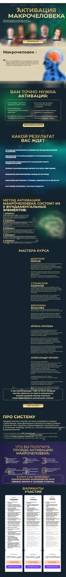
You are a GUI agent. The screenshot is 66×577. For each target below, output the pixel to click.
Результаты (23, 5)
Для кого (13, 5)
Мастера (33, 5)
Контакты (52, 5)
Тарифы (43, 5)
